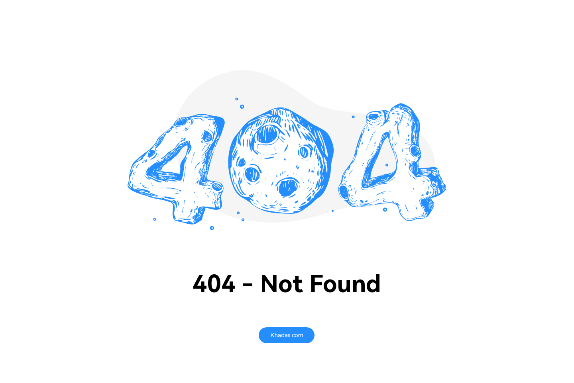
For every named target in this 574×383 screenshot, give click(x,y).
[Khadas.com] (287, 335)
